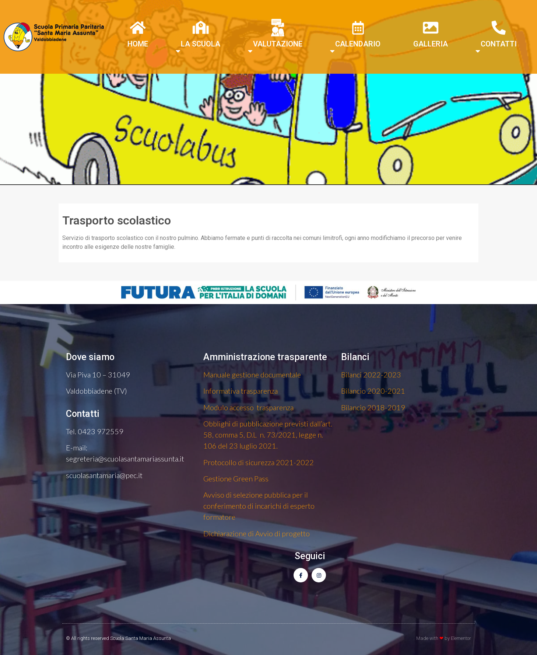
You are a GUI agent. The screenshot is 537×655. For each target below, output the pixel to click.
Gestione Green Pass (235, 478)
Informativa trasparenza (240, 390)
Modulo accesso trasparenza (248, 407)
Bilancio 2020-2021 (373, 390)
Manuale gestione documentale (252, 374)
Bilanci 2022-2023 (371, 374)
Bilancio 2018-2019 (373, 407)
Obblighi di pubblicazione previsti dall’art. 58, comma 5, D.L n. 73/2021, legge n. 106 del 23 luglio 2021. (267, 434)
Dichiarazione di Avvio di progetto (256, 533)
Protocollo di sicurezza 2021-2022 (258, 462)
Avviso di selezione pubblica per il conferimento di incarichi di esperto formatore (259, 505)
